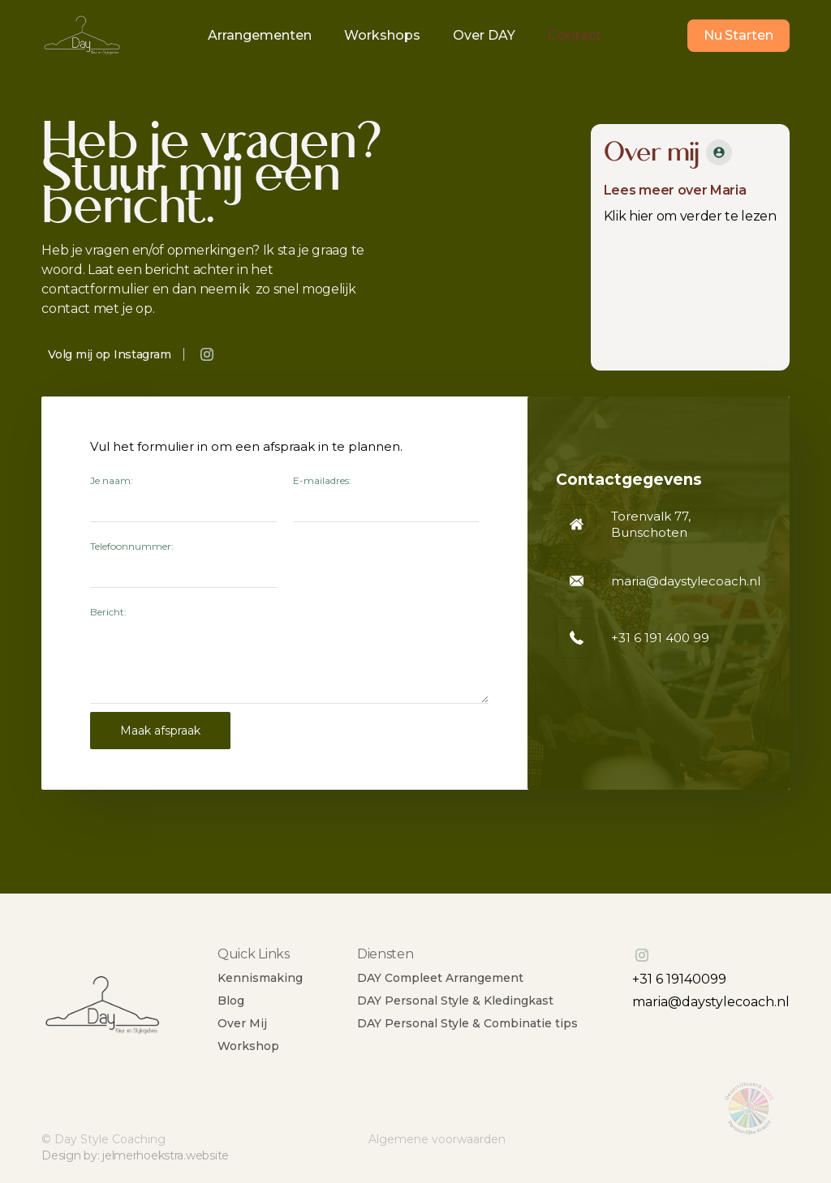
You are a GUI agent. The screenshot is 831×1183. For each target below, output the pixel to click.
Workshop (248, 1046)
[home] (82, 36)
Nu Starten (738, 35)
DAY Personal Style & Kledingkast (455, 1000)
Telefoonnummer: (132, 546)
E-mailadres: (322, 480)
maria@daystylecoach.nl (711, 1001)
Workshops (382, 35)
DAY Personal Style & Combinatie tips (467, 1023)
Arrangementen (260, 35)
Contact (574, 35)
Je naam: (111, 480)
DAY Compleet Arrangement (440, 978)
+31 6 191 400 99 (660, 637)
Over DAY (484, 35)
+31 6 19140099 (679, 979)
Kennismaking (260, 978)
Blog (230, 1000)
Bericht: (108, 612)
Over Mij (242, 1023)
